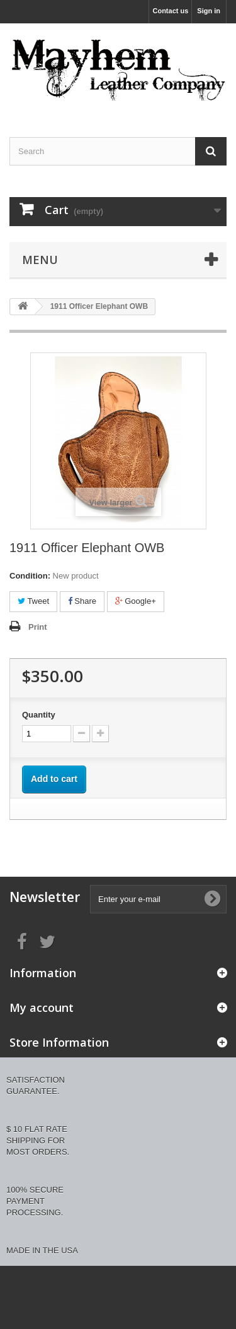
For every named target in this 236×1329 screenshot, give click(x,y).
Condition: (29, 575)
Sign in (208, 11)
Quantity (38, 714)
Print (37, 627)
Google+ (135, 601)
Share (82, 601)
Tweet (33, 601)
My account (41, 1007)
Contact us (170, 11)
